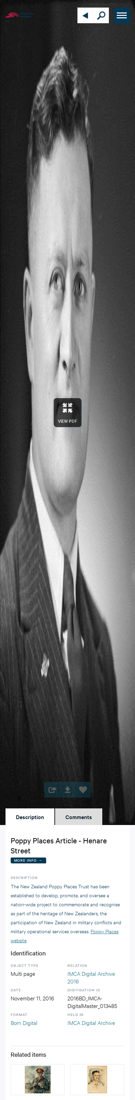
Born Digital (24, 1022)
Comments (78, 817)
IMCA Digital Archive (91, 1022)
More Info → (28, 860)
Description (30, 817)
